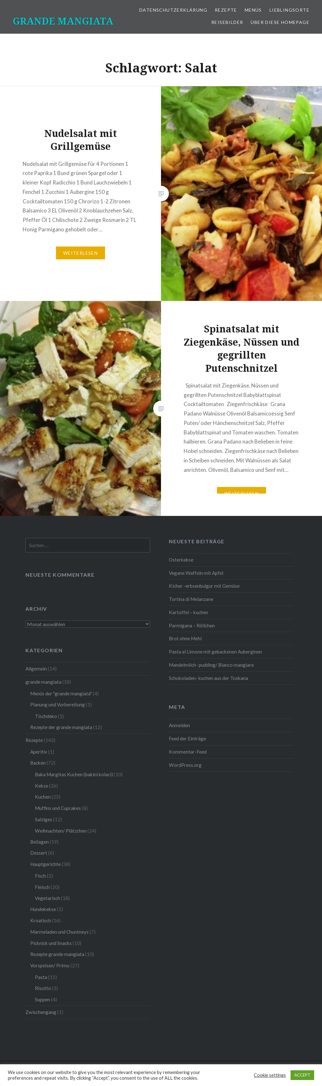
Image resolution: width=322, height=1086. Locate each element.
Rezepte (226, 10)
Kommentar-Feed (188, 752)
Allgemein (36, 668)
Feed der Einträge (187, 738)
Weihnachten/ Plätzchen (60, 831)
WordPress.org (185, 765)
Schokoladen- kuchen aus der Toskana (208, 678)
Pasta (41, 977)
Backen (38, 763)
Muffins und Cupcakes (58, 808)
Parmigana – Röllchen (192, 625)
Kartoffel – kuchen (188, 612)
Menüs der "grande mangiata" (61, 693)
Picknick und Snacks (51, 943)
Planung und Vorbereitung (57, 704)
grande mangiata (43, 682)
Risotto (43, 988)
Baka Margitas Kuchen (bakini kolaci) (74, 774)
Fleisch (42, 887)
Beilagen (39, 842)
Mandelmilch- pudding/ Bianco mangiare (211, 665)
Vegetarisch (47, 898)
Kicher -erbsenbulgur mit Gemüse (204, 586)
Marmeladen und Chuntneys (59, 932)
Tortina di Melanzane (191, 599)
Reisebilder (227, 22)
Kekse (41, 786)
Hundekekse (43, 909)
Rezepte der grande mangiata (61, 727)
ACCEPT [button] (302, 1075)
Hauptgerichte (45, 864)
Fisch (40, 876)
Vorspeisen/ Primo (49, 965)
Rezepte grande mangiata (57, 954)
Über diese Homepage (280, 22)
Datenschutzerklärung (173, 10)
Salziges (43, 819)
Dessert (38, 853)
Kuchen (43, 797)
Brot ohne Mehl (185, 638)
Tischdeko (46, 716)
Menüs (253, 10)
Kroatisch (40, 920)
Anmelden (179, 725)
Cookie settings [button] (270, 1075)
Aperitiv (38, 752)
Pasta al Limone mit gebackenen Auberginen (215, 651)
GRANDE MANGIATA (63, 20)
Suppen (42, 999)
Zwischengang (40, 1012)
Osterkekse (181, 560)
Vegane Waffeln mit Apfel (196, 573)
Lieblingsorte (289, 10)
